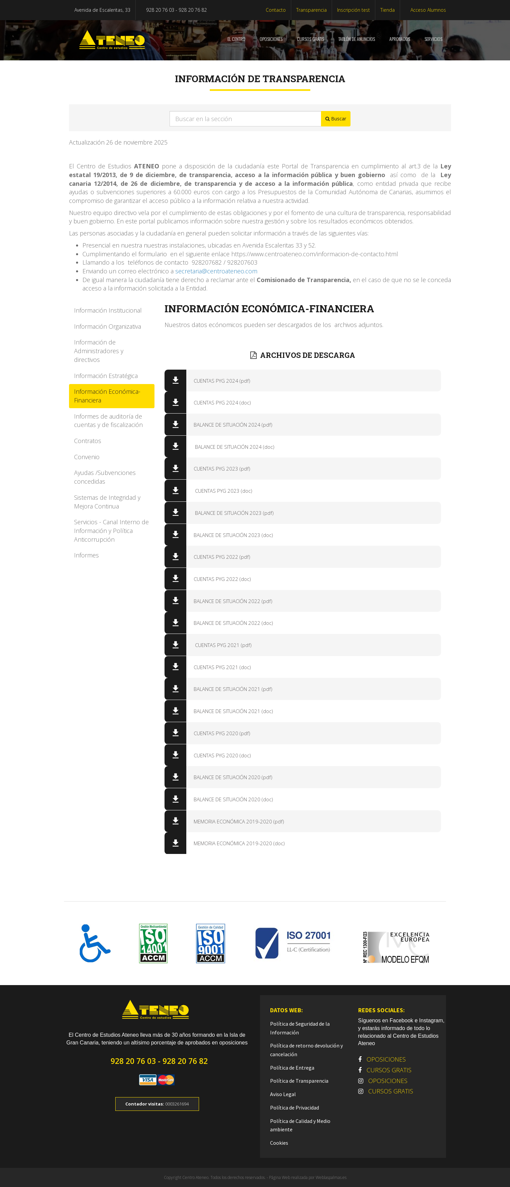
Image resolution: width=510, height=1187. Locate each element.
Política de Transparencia (299, 1080)
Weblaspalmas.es (331, 1177)
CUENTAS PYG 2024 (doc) (220, 402)
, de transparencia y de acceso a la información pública (266, 183)
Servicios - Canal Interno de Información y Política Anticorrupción (111, 530)
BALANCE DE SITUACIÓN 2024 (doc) (232, 446)
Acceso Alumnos (427, 10)
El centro (236, 38)
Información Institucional (108, 310)
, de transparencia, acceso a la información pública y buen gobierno (280, 175)
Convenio (87, 457)
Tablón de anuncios (356, 38)
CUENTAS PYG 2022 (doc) (220, 579)
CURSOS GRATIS (310, 38)
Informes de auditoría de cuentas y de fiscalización (108, 420)
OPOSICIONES (270, 38)
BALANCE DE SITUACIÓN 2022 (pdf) (231, 601)
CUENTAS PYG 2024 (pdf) (220, 380)
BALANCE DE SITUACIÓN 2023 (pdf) (232, 512)
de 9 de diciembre (146, 175)
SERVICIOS (433, 38)
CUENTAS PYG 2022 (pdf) (220, 556)
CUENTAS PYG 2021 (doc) (220, 667)
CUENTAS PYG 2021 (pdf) (221, 645)
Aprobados (399, 38)
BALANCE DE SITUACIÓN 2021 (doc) (231, 711)
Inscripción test (353, 10)
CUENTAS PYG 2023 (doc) (221, 490)
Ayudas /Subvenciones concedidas (105, 477)
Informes (86, 555)
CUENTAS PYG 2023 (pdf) (220, 468)
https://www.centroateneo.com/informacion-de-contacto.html (314, 254)
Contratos (87, 441)
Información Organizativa (107, 326)
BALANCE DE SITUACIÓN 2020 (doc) (231, 799)
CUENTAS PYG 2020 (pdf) (220, 733)
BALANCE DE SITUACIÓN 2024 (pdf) (231, 424)
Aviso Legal (283, 1094)
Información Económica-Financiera (107, 395)
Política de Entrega (292, 1067)
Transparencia (311, 10)
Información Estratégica (106, 376)
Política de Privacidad (294, 1107)
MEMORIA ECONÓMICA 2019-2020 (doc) (237, 843)
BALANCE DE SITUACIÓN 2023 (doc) (231, 535)
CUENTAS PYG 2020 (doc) (220, 755)
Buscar (335, 118)
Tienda (387, 10)
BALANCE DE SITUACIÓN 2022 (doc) (231, 622)
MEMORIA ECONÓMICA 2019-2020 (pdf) (237, 821)
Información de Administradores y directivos (98, 350)
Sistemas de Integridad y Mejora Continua (107, 501)
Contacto (276, 10)
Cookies (279, 1142)
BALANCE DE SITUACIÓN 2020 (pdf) (231, 777)
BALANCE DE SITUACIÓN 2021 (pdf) (231, 689)
